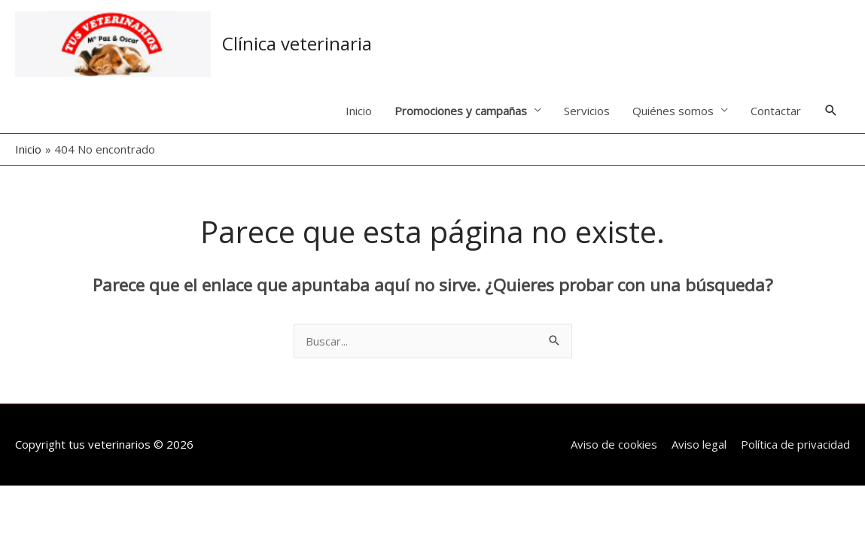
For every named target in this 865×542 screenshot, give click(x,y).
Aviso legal (699, 444)
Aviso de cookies (614, 444)
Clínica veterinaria (297, 43)
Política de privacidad (795, 444)
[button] (831, 110)
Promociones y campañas (460, 110)
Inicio (359, 110)
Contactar (776, 110)
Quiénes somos (673, 110)
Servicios (587, 110)
